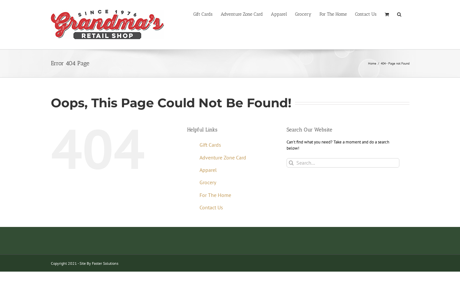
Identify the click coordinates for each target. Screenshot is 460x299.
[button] (399, 13)
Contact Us (211, 207)
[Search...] (343, 163)
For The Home (215, 195)
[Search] (291, 163)
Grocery (208, 182)
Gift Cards (210, 145)
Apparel (208, 170)
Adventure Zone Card (223, 157)
